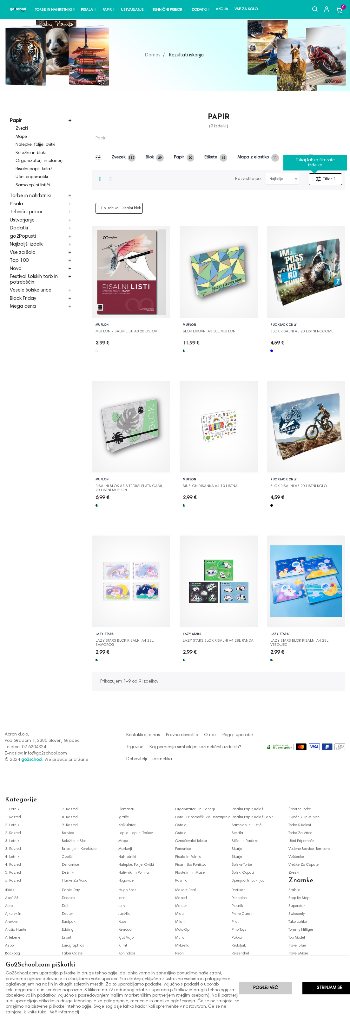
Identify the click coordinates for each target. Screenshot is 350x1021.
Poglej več (265, 988)
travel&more (298, 953)
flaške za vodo (74, 881)
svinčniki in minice (304, 817)
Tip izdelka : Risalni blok (121, 208)
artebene (12, 938)
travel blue (297, 945)
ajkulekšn (13, 914)
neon (179, 953)
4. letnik (12, 857)
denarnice (70, 865)
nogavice (126, 881)
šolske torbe (242, 865)
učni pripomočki (301, 841)
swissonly (296, 914)
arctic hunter (16, 930)
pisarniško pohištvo (190, 865)
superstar (296, 906)
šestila (237, 833)
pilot (235, 922)
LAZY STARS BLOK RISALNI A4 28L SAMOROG (125, 641)
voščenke (296, 857)
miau (179, 914)
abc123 (11, 898)
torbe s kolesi (299, 825)
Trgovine (134, 747)
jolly (121, 906)
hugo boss (127, 890)
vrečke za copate (303, 865)
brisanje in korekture (79, 849)
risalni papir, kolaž (247, 809)
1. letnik (12, 809)
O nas (210, 735)
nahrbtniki (127, 857)
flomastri (126, 809)
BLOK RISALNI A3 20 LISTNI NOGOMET (302, 331)
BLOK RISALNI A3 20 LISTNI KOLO (298, 486)
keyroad (125, 930)
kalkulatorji (127, 825)
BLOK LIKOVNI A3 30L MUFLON (209, 331)
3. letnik (12, 841)
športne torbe (299, 809)
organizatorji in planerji (195, 809)
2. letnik (12, 825)
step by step (298, 898)
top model (296, 938)
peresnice (183, 849)
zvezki (293, 873)
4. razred (13, 865)
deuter (67, 914)
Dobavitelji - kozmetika (149, 759)
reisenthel (240, 953)
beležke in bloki (75, 841)
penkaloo (239, 898)
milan (180, 922)
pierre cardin (243, 914)
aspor (10, 945)
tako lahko (297, 922)
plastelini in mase (190, 873)
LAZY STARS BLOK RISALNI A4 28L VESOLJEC (299, 641)
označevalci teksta (191, 841)
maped (181, 898)
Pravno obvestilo (182, 735)
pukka (237, 938)
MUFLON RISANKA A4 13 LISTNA (210, 486)
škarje (237, 849)
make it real (185, 890)
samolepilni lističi (247, 825)
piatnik (237, 906)
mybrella (182, 945)
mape (123, 841)
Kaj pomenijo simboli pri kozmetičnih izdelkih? (195, 747)
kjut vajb (126, 938)
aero (9, 906)
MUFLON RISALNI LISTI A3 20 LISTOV (126, 331)
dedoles (68, 898)
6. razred (13, 881)
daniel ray (71, 890)
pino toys (239, 930)
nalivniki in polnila (133, 873)
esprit (66, 938)
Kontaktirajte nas (143, 735)
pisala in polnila (188, 857)
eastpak (69, 922)
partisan (239, 890)
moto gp (182, 930)
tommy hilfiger (300, 930)
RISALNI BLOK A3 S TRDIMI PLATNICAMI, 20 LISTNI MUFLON (129, 486)
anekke (11, 922)
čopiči (67, 857)
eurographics (73, 945)
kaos (122, 922)
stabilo (294, 890)
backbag (12, 953)
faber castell (73, 953)
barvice (68, 833)
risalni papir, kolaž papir (252, 817)
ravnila (181, 881)
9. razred (70, 825)
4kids (9, 890)
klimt (122, 945)
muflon (181, 938)
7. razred (70, 809)
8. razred (70, 817)
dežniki (68, 873)
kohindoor (126, 953)
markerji (125, 849)
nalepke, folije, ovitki (136, 865)
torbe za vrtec (300, 833)
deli (65, 906)
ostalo (180, 825)
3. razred (13, 849)
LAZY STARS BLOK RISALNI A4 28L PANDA (218, 641)
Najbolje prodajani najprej (284, 179)
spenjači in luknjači (249, 881)
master (181, 906)
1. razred (13, 817)
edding (68, 930)
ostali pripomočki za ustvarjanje (202, 817)
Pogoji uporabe (237, 735)
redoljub (239, 945)
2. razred (13, 833)
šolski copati (243, 873)
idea (122, 898)
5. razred (13, 873)
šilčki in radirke (245, 841)
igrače (123, 817)
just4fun (125, 914)
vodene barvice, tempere (309, 849)
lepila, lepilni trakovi (136, 833)
